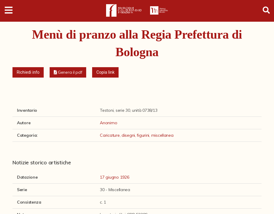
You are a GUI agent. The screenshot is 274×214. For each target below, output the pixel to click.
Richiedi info (28, 72)
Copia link (105, 72)
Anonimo (108, 122)
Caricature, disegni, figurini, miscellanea (136, 135)
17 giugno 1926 (114, 177)
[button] (68, 72)
